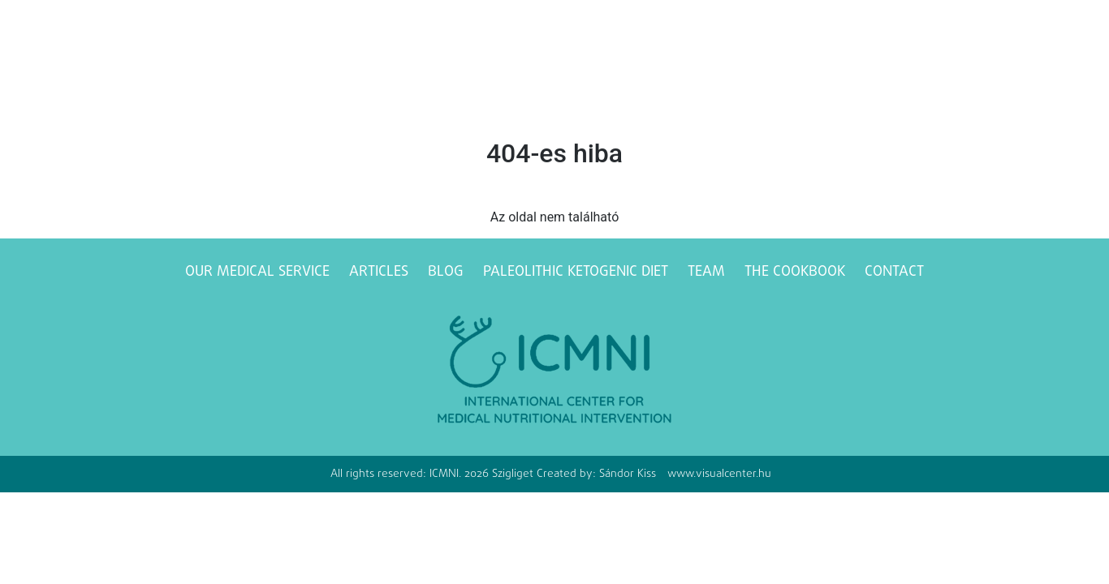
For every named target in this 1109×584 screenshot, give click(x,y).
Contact (894, 272)
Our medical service (257, 272)
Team (706, 272)
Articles (378, 272)
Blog (446, 272)
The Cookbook (794, 272)
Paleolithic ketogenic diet (575, 272)
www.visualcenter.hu (719, 474)
